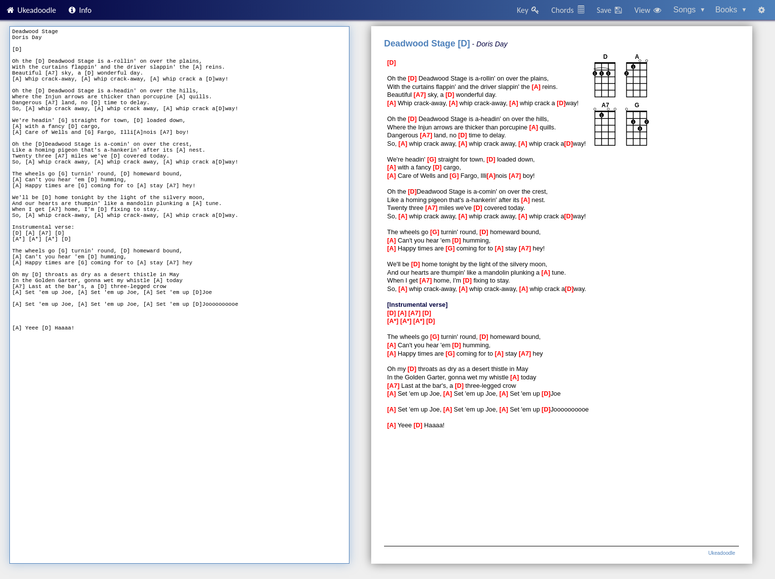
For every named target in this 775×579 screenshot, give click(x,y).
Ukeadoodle (30, 10)
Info (79, 10)
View (648, 10)
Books (730, 9)
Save (610, 10)
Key (528, 10)
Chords (568, 10)
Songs (688, 9)
